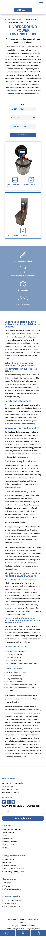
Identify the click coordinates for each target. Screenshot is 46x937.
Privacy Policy (24, 919)
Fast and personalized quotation (14, 900)
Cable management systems (13, 871)
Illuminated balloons (9, 842)
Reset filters (23, 135)
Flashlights (6, 848)
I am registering (23, 818)
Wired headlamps (8, 832)
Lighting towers (8, 845)
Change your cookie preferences (23, 925)
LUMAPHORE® (7, 838)
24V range (6, 886)
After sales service (9, 903)
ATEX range (6, 883)
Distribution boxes (9, 865)
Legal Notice (12, 919)
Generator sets (8, 859)
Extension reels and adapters (13, 868)
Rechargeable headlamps (11, 829)
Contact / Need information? (13, 906)
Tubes (4, 835)
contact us (15, 90)
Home (7, 19)
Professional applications (11, 889)
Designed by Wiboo (33, 928)
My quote (24, 10)
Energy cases (7, 862)
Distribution (17, 19)
